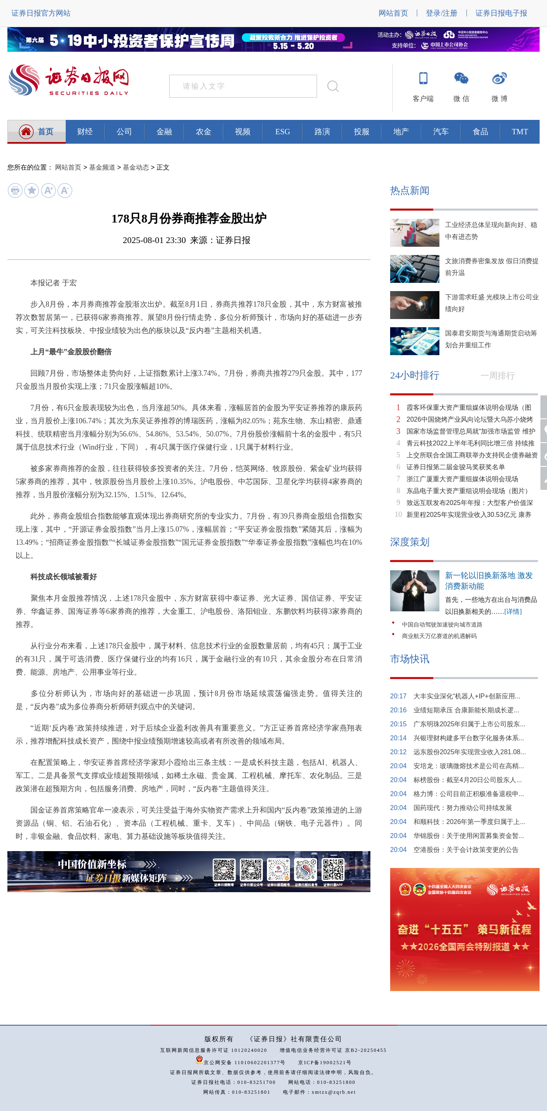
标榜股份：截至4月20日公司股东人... (468, 779)
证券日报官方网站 (41, 13)
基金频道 (102, 167)
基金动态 (136, 167)
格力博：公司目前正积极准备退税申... (469, 793)
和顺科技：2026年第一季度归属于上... (470, 821)
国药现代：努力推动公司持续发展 (463, 807)
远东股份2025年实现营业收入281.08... (470, 751)
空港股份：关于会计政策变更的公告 (466, 849)
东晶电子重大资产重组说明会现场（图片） (469, 490)
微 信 (461, 99)
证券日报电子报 (501, 13)
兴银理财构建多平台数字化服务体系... (469, 738)
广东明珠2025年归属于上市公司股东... (470, 724)
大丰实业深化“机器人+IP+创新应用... (467, 696)
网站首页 (393, 13)
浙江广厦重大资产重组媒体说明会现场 (462, 478)
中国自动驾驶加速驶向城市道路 (442, 625)
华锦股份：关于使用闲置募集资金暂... (469, 835)
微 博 (499, 99)
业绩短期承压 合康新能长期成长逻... (466, 710)
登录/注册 (441, 13)
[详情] (513, 611)
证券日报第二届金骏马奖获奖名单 (456, 467)
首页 (45, 131)
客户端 (423, 99)
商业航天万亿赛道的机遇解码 (439, 636)
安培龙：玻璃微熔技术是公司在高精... (469, 765)
